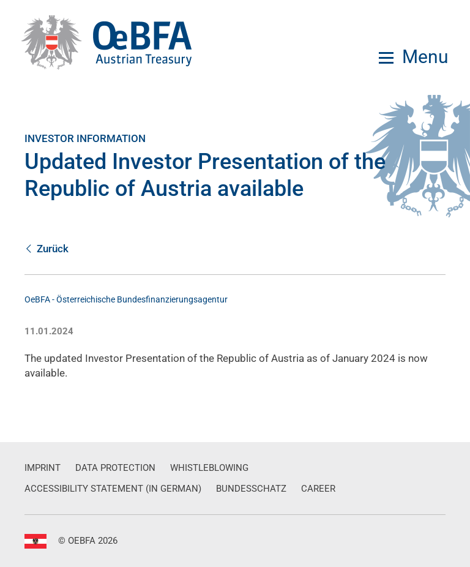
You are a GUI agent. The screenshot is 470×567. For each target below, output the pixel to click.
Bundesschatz (251, 488)
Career (318, 488)
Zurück (46, 248)
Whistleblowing (209, 467)
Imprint (42, 467)
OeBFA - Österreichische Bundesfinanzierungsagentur (126, 299)
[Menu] (414, 57)
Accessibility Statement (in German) (112, 488)
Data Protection (115, 467)
